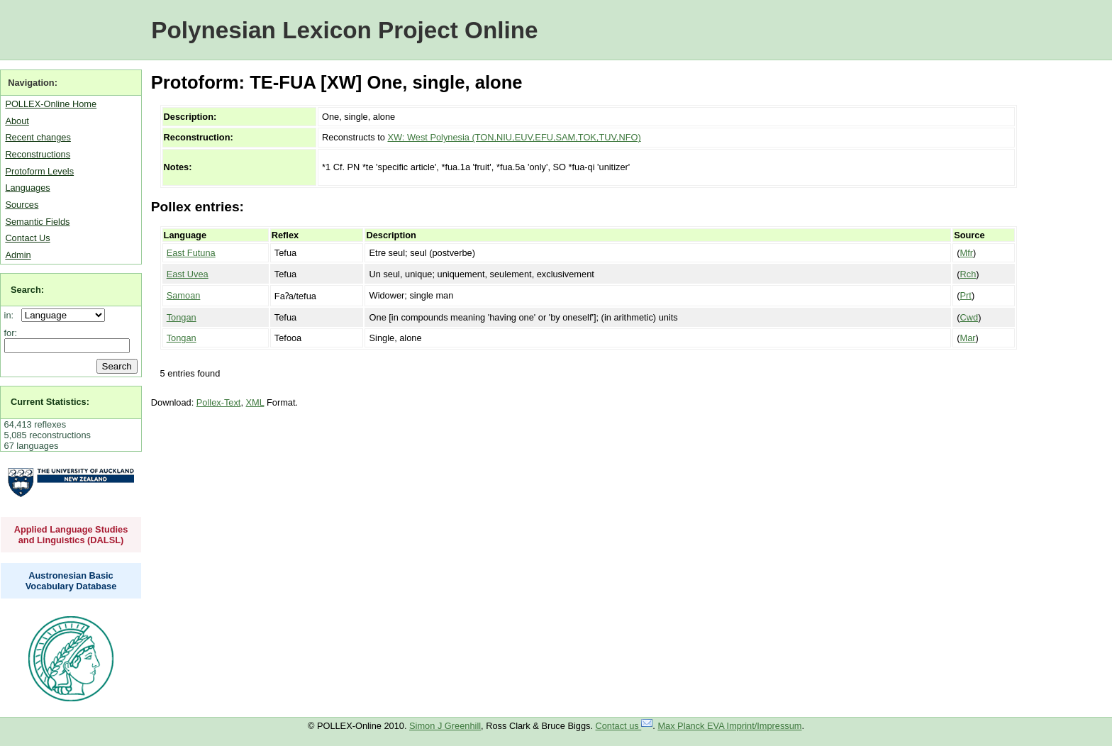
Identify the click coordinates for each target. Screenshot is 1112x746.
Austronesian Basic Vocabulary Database (71, 580)
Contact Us (27, 238)
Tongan (181, 317)
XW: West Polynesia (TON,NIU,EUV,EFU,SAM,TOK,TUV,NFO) (513, 137)
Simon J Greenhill (445, 725)
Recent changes (37, 137)
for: (11, 333)
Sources (21, 204)
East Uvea (187, 274)
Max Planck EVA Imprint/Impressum (729, 725)
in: (11, 315)
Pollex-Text (218, 402)
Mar (968, 338)
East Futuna (191, 252)
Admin (17, 255)
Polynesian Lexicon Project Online (344, 30)
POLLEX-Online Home (50, 104)
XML (255, 402)
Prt (966, 295)
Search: (27, 289)
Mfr (966, 252)
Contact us (624, 725)
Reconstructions (37, 154)
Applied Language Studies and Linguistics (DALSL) (71, 534)
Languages (27, 187)
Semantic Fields (37, 221)
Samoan (184, 295)
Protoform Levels (39, 171)
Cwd (969, 317)
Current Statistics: (50, 401)
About (16, 121)
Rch (968, 274)
